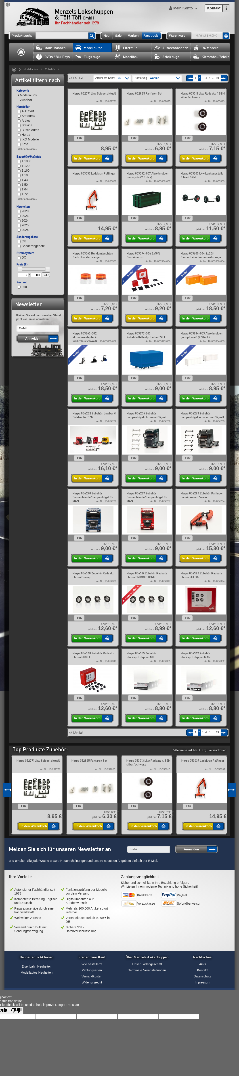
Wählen (154, 78)
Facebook (150, 35)
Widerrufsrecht (92, 982)
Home (21, 52)
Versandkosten (92, 976)
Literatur (126, 48)
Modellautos (88, 48)
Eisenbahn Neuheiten (37, 966)
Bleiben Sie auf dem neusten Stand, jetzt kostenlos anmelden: (38, 317)
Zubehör (50, 69)
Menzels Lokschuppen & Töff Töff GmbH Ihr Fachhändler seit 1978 (64, 17)
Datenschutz (202, 976)
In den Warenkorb (87, 158)
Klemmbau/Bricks (211, 57)
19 (217, 78)
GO (46, 275)
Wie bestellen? (92, 964)
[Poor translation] (16, 1010)
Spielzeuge (166, 57)
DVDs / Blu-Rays (53, 57)
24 (119, 78)
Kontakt (202, 970)
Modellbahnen (51, 48)
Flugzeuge (87, 57)
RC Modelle (205, 48)
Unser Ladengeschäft (147, 964)
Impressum (202, 982)
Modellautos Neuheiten (36, 972)
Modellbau (126, 57)
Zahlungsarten (92, 970)
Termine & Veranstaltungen (147, 970)
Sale (118, 35)
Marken (133, 35)
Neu (106, 35)
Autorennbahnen (171, 48)
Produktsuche (22, 35)
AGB (202, 964)
